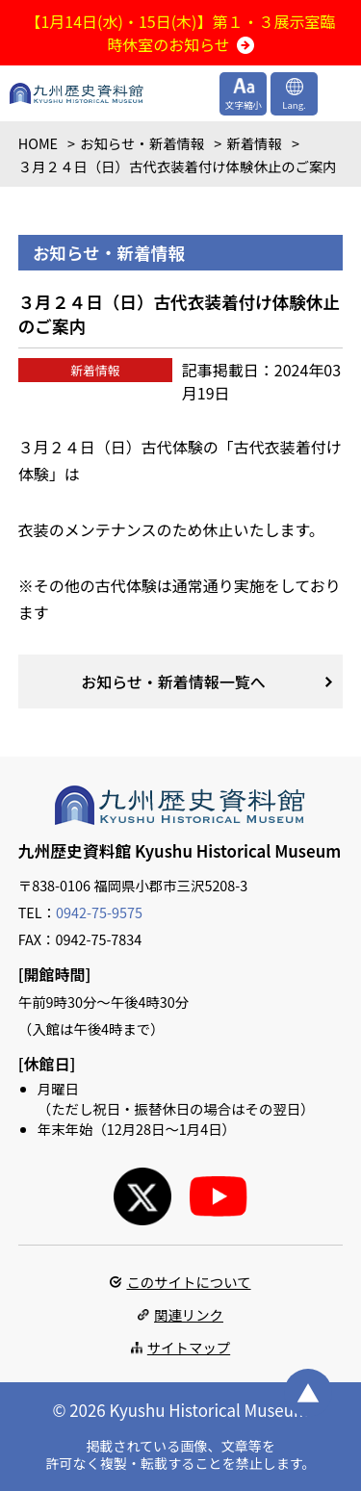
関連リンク (188, 1314)
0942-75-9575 (99, 912)
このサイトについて (188, 1282)
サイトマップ (188, 1347)
